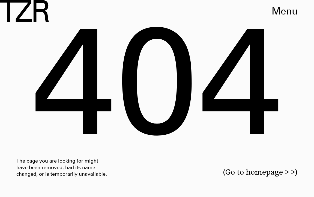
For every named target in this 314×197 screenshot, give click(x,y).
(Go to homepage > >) (260, 172)
